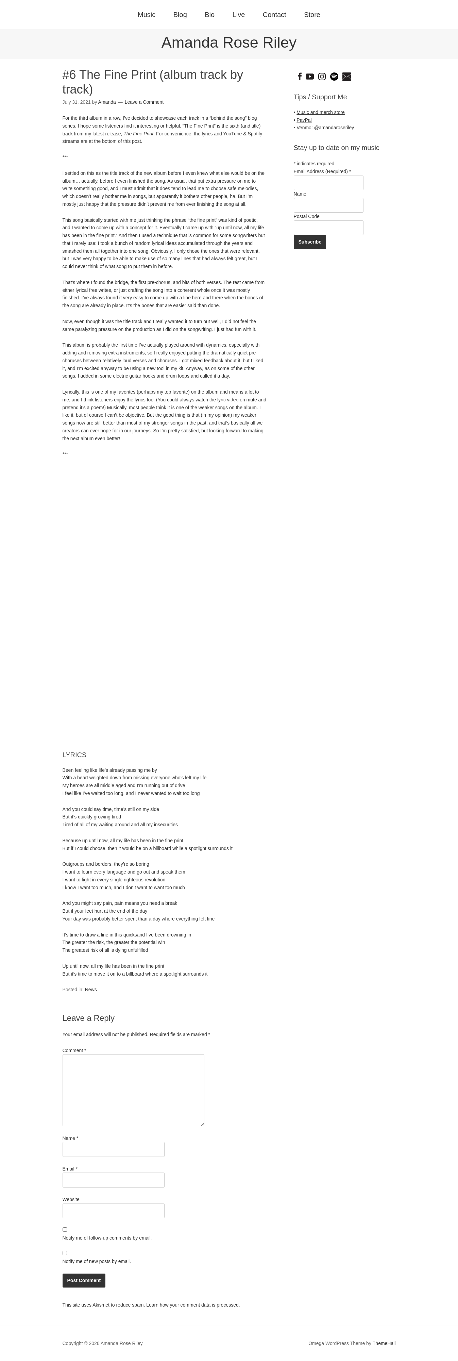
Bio (210, 14)
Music (146, 14)
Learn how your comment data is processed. (193, 1305)
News (91, 989)
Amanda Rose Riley (229, 42)
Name (71, 1138)
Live (239, 14)
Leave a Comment (144, 102)
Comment (74, 1050)
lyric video (227, 399)
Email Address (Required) (322, 171)
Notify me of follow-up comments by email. (107, 1238)
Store (312, 14)
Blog (180, 14)
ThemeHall (384, 1343)
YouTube (232, 133)
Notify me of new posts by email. (97, 1261)
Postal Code (307, 216)
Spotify (255, 133)
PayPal (303, 120)
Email (70, 1169)
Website (71, 1199)
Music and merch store (320, 112)
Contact (274, 14)
